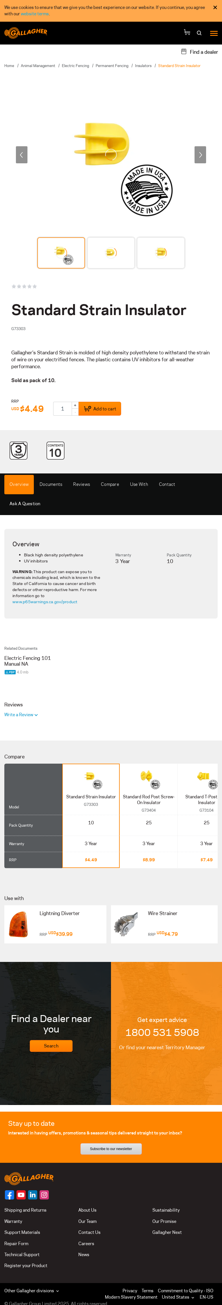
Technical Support (22, 1255)
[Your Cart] (187, 33)
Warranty (123, 555)
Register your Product (25, 1266)
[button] (179, 1297)
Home (9, 65)
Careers (86, 1244)
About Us (87, 1210)
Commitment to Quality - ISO (185, 1291)
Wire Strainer (162, 913)
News (83, 1255)
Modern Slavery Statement (131, 1297)
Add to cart (100, 409)
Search (51, 1046)
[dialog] (111, 11)
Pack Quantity (179, 555)
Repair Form (16, 1244)
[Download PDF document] (10, 671)
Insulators (143, 65)
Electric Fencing (75, 65)
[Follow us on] (9, 1195)
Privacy (130, 1291)
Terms (147, 1291)
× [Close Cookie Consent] (215, 7)
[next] (200, 154)
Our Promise (164, 1221)
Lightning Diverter (60, 913)
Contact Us (89, 1232)
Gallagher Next (167, 1232)
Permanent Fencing (112, 65)
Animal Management (38, 65)
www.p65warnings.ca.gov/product (44, 602)
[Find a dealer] (199, 51)
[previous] (21, 154)
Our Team (87, 1221)
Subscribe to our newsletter (111, 1149)
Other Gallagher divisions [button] (32, 1291)
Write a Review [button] (19, 715)
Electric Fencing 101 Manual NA (27, 661)
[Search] (200, 35)
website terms (35, 14)
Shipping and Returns (25, 1210)
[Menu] (214, 33)
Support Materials (22, 1232)
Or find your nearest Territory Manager (162, 1047)
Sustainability (166, 1210)
